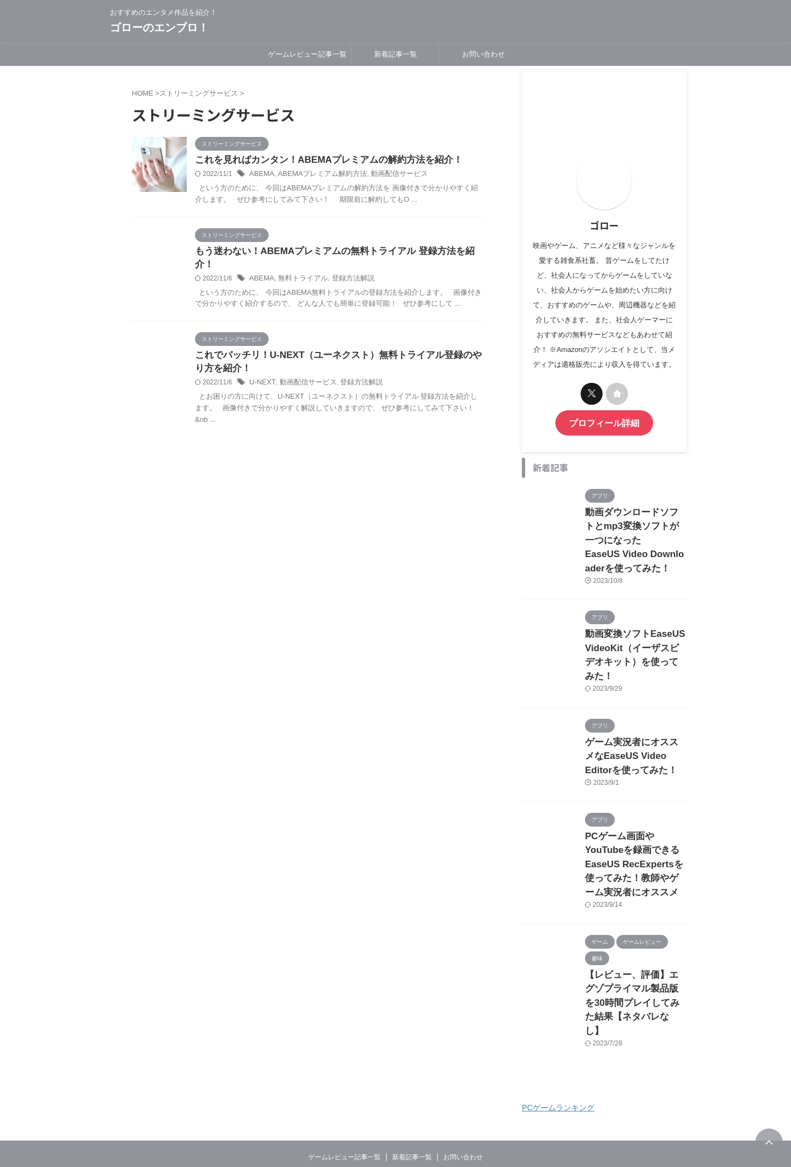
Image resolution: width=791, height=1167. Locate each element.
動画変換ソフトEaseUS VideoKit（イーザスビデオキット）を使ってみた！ (635, 635)
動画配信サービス (387, 175)
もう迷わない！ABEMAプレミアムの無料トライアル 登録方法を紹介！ (335, 252)
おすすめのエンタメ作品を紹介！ (395, 1115)
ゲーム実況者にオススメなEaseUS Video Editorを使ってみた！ (635, 724)
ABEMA (260, 175)
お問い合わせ (483, 54)
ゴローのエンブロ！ (159, 27)
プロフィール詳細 (604, 422)
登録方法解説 (345, 267)
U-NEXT (261, 373)
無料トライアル (299, 267)
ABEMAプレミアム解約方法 (317, 175)
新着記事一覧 (395, 54)
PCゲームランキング (558, 1045)
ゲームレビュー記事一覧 (307, 54)
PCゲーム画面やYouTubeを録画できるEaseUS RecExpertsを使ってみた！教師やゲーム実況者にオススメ (635, 826)
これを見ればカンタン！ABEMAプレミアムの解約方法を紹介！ (321, 160)
